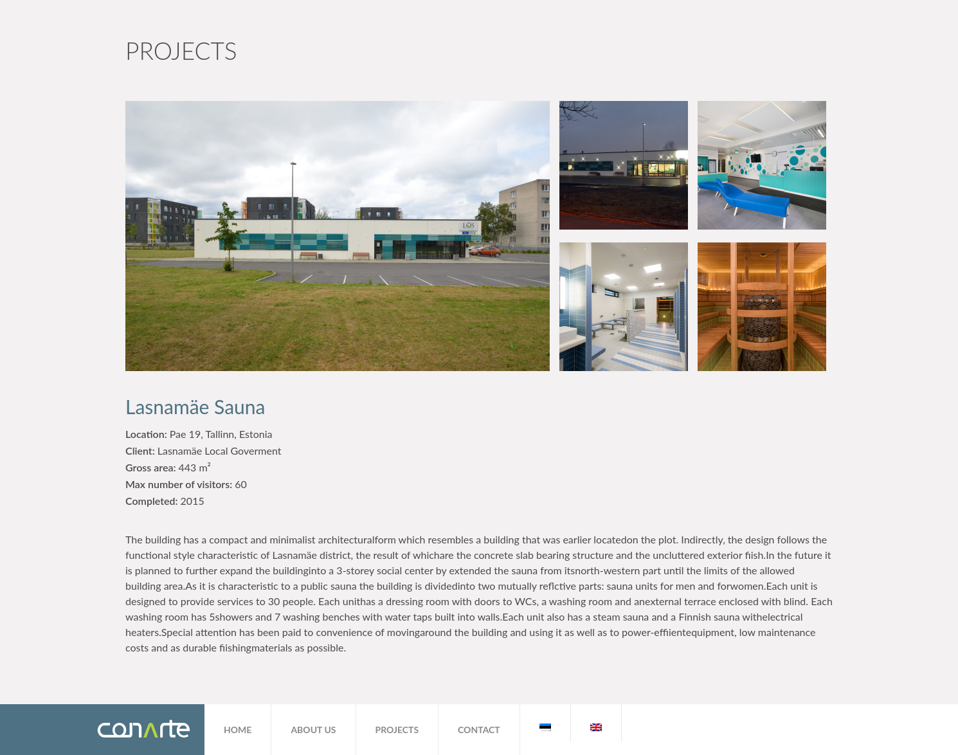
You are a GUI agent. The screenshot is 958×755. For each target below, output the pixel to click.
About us (313, 729)
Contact (479, 729)
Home (237, 729)
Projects (397, 729)
